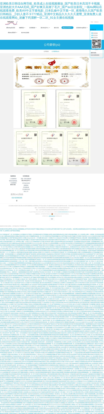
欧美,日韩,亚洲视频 (50, 260)
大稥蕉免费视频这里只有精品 (64, 407)
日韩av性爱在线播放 (43, 298)
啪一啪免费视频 (87, 307)
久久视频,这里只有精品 (79, 368)
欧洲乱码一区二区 (86, 409)
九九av (8, 257)
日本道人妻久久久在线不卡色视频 (76, 287)
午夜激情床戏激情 (15, 323)
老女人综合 (22, 339)
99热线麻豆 (51, 397)
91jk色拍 (34, 377)
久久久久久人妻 (77, 404)
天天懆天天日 (68, 345)
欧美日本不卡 (9, 307)
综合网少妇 (37, 314)
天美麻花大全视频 (30, 257)
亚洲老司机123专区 (46, 411)
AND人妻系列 (64, 293)
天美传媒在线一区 (84, 234)
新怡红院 (86, 286)
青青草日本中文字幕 (79, 381)
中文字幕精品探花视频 (45, 253)
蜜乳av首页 (19, 379)
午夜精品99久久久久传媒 (64, 348)
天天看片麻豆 (19, 287)
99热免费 (61, 300)
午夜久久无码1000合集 (57, 286)
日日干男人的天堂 (45, 257)
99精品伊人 (64, 384)
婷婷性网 (49, 241)
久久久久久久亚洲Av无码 (96, 400)
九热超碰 (48, 237)
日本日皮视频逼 (49, 336)
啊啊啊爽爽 (19, 386)
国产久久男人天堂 (21, 305)
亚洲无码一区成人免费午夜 (18, 330)
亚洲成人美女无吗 (49, 262)
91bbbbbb (74, 346)
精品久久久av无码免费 (43, 246)
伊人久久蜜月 (35, 230)
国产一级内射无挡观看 (30, 302)
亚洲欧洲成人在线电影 (24, 271)
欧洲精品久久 (97, 402)
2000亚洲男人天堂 (46, 359)
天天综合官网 (70, 253)
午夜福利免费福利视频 (54, 293)
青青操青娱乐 (74, 296)
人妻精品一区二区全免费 (91, 339)
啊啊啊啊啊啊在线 (82, 300)
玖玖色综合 (96, 338)
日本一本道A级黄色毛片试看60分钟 (9, 329)
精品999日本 (55, 239)
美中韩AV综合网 (27, 259)
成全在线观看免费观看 (35, 359)
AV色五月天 (3, 257)
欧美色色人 (45, 357)
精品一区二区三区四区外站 (44, 219)
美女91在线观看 (48, 339)
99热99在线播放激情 (34, 307)
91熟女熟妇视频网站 (42, 372)
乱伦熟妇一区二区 (68, 300)
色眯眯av (60, 373)
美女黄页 (37, 257)
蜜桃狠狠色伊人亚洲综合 (69, 259)
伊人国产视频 (32, 260)
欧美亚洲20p (73, 286)
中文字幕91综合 (82, 316)
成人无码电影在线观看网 (61, 234)
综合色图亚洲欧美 (13, 350)
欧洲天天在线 (40, 336)
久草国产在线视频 (31, 275)
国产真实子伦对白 (44, 409)
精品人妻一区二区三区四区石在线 (37, 381)
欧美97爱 (71, 293)
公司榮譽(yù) (55, 51)
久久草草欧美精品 (45, 244)
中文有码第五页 (57, 350)
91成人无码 (67, 296)
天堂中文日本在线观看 (27, 345)
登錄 (92, 22)
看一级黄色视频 (48, 311)
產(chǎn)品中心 (44, 176)
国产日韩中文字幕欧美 (88, 293)
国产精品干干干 (10, 303)
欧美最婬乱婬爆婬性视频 (66, 400)
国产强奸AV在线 (83, 246)
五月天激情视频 (95, 235)
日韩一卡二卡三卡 (34, 253)
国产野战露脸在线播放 (20, 241)
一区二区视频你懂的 (94, 355)
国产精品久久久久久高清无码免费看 (25, 289)
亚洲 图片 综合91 (27, 377)
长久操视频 (61, 386)
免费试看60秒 (65, 232)
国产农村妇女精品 (42, 343)
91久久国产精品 (63, 219)
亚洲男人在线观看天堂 (12, 400)
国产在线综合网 (44, 307)
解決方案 (59, 176)
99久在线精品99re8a (19, 413)
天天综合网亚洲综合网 (16, 373)
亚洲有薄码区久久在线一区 (13, 407)
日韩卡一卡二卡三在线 (7, 235)
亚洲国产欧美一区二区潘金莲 (65, 284)
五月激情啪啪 (54, 406)
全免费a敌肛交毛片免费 (87, 404)
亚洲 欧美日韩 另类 (46, 239)
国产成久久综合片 (69, 364)
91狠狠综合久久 (24, 307)
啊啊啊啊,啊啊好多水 (5, 244)
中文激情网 (92, 257)
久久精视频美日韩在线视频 (67, 255)
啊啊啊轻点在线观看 (87, 277)
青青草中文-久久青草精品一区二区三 (9, 253)
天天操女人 (34, 252)
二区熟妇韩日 (72, 357)
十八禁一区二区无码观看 (93, 246)
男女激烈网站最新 (52, 357)
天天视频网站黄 (32, 219)
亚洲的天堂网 (33, 271)
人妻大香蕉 (97, 302)
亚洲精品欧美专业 (74, 230)
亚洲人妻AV (75, 316)
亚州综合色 (45, 366)
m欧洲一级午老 (17, 348)
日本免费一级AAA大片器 (91, 382)
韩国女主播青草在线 (74, 363)
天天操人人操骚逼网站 (5, 363)
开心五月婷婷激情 (76, 262)
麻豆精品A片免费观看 (9, 277)
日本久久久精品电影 (59, 262)
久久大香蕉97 (45, 235)
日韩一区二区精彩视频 (97, 361)
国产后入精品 (53, 393)
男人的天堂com (68, 338)
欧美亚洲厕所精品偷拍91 (92, 282)
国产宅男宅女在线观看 (41, 268)
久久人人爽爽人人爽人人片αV (89, 397)
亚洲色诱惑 (101, 298)
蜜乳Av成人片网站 (19, 268)
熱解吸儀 (13, 176)
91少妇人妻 (3, 307)
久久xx (60, 226)
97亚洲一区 (100, 252)
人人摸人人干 (20, 252)
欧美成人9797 (58, 259)
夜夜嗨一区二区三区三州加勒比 (74, 354)
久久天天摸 (52, 321)
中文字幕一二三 (45, 395)
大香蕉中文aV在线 (10, 411)
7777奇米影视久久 (46, 286)
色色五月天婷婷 (54, 386)
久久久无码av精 (84, 363)
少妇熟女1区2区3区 (35, 382)
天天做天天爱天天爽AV (19, 332)
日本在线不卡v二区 (20, 277)
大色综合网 (63, 330)
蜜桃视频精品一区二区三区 (46, 352)
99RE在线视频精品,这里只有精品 (10, 389)
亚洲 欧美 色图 (42, 363)
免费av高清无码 (77, 377)
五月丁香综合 (10, 382)
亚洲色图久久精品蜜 (22, 375)
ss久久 (71, 241)
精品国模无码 (80, 237)
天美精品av (29, 241)
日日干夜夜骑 (3, 217)
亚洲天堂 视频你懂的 (19, 341)
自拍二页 (25, 372)
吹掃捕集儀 (28, 176)
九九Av (30, 303)
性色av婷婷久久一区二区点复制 (67, 223)
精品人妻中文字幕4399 (78, 266)
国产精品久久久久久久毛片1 (7, 370)
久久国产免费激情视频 (62, 289)
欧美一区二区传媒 (32, 372)
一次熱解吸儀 (13, 182)
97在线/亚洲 (97, 241)
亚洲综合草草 (65, 350)
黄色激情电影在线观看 (85, 278)
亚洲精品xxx (9, 354)
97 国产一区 (41, 361)
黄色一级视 (15, 363)
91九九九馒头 (43, 309)
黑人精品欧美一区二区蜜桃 (37, 262)
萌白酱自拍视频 (27, 293)
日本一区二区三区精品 (70, 282)
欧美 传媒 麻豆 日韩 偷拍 (58, 375)
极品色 (21, 232)
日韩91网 (25, 370)
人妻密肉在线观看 (8, 413)
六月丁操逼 (89, 320)
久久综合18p (57, 228)
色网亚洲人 (93, 250)
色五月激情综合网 (8, 341)
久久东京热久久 (80, 259)
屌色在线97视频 (24, 223)
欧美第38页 (27, 252)
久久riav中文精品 (8, 269)
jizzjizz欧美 (54, 273)
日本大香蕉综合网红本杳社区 (32, 234)
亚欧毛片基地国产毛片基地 (51, 341)
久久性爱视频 (71, 221)
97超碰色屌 (13, 386)
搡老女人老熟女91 (63, 341)
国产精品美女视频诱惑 (42, 316)
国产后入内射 (90, 352)
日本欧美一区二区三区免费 (53, 255)
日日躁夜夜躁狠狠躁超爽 (34, 395)
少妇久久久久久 (19, 370)
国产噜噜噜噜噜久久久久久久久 (60, 287)
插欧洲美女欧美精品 (90, 359)
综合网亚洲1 (28, 338)
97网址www (90, 338)
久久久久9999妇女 (76, 409)
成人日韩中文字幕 (65, 248)
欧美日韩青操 (32, 286)
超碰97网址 (75, 298)
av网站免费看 (97, 296)
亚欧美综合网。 (42, 325)
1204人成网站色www (14, 226)
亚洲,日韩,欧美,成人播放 (91, 323)
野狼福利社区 (54, 284)
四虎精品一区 (52, 377)
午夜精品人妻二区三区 (36, 373)
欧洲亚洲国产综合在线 (93, 248)
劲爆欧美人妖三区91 (29, 268)
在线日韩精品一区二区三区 (18, 338)
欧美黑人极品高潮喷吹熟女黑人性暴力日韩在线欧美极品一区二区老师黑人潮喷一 (69, 217)
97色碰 (76, 300)
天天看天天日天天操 (31, 277)
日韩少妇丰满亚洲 (37, 406)
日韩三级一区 (46, 248)
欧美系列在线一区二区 (46, 305)
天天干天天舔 (35, 329)
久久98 (30, 355)
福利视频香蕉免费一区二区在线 (71, 327)
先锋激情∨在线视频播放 (73, 314)
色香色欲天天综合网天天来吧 (58, 295)
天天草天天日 (21, 257)
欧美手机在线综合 (33, 370)
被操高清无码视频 (94, 357)
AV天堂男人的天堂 (89, 266)
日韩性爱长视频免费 (90, 372)
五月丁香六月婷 (75, 244)
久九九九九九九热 (79, 305)
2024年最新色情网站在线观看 (13, 393)
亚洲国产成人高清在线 (92, 228)
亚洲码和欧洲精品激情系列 (27, 291)
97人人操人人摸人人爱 (50, 361)
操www (8, 395)
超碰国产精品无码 (18, 321)
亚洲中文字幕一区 (21, 264)
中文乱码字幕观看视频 (9, 239)
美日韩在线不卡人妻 (65, 275)
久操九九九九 (98, 280)
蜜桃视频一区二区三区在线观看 (54, 327)
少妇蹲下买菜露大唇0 (40, 391)
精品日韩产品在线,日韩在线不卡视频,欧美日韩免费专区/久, (55, 230)
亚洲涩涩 (66, 320)
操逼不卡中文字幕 (17, 312)
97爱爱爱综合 (46, 406)
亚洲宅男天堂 (3, 346)
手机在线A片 (42, 255)
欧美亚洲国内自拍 (44, 234)
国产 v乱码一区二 (22, 395)
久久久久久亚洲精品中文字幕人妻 (90, 364)
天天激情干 (53, 302)
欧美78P (56, 345)
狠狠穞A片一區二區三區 (70, 318)
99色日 (61, 307)
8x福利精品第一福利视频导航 (53, 325)
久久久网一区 (22, 284)
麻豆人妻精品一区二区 (74, 388)
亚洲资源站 (44, 314)
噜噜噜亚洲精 (34, 321)
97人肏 (76, 280)
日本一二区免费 (37, 221)
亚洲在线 (5, 243)
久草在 (22, 352)
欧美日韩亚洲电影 (46, 266)
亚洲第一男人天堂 (45, 284)
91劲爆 (79, 329)
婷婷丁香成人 (66, 303)
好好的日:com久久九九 (34, 309)
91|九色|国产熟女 (17, 286)
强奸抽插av (7, 359)
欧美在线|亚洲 (52, 243)
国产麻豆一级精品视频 (31, 325)
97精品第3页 (26, 359)
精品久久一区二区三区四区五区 (40, 330)
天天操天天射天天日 (79, 406)
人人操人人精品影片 (12, 309)
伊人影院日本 (61, 339)
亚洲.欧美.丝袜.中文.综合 (13, 352)
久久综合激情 (85, 260)
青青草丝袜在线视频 (14, 278)
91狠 (99, 352)
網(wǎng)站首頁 (10, 27)
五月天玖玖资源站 (57, 311)
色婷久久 (32, 312)
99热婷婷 (12, 325)
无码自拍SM (61, 364)
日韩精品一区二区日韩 (71, 291)
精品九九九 (17, 243)
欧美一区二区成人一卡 (22, 318)
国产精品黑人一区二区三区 (42, 243)
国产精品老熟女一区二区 (41, 312)
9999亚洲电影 (86, 268)
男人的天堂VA (8, 332)
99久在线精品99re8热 (52, 348)
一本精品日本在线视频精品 (74, 397)
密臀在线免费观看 (38, 248)
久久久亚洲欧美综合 (16, 345)
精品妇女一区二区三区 (43, 264)
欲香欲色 (99, 318)
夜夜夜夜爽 (96, 295)
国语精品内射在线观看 (57, 318)
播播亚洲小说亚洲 (87, 239)
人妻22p (63, 277)
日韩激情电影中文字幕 (38, 225)
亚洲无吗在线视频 (40, 232)
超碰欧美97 (14, 305)
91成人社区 (17, 327)
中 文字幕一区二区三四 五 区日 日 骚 (48, 370)
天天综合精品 (74, 228)
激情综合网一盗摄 (55, 404)
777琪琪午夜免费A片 (76, 271)
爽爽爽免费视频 (29, 411)
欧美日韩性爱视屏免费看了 (69, 366)
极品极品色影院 (97, 226)
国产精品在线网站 (95, 334)
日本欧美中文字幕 (34, 409)
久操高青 (21, 296)
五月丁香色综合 (24, 260)
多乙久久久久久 (44, 382)
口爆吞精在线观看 (40, 237)
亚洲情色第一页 (9, 282)
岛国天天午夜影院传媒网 (37, 278)
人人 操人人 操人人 (77, 321)
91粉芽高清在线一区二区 (62, 398)
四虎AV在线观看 (82, 280)
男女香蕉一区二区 (54, 400)
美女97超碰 (20, 361)
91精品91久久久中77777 (78, 382)
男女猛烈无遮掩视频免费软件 (59, 253)
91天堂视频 (50, 228)
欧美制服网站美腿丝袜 (83, 386)
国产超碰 (67, 309)
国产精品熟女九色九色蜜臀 (95, 269)
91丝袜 (98, 391)
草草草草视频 (71, 341)
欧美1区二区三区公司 (71, 257)
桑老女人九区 (7, 373)
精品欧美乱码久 (37, 239)
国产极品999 (91, 271)
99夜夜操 (11, 241)
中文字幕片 (95, 409)
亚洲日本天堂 (52, 366)
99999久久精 (58, 232)
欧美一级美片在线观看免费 (88, 377)
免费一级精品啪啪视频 (90, 221)
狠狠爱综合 (88, 336)
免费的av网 (36, 397)
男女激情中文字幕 (50, 232)
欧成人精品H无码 (85, 250)
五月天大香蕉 (90, 280)
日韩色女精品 (67, 260)
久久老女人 (16, 232)
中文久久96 (87, 303)
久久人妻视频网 (18, 237)
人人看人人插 (18, 359)
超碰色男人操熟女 (84, 314)
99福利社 (19, 391)
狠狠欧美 (36, 334)
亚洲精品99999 (6, 325)
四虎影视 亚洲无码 (47, 346)
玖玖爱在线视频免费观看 (45, 318)
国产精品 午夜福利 (20, 411)
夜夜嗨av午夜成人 (53, 298)
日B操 (95, 352)
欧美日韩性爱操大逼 (26, 384)
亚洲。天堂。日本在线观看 (19, 316)
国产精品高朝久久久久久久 (64, 302)
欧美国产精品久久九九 (80, 273)
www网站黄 (34, 246)
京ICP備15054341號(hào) (45, 199)
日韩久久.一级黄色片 (11, 255)
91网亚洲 (57, 330)
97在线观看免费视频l (78, 243)
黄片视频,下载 (99, 309)
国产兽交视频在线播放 (59, 336)
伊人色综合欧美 (32, 280)
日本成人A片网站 (81, 334)
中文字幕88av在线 (48, 278)
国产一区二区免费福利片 (77, 303)
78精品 (18, 295)
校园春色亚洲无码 (77, 373)
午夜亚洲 (29, 350)
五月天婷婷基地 (77, 226)
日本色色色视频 (97, 291)
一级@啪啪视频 (21, 255)
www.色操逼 (87, 325)
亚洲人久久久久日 (88, 219)
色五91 (38, 375)
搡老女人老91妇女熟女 (22, 314)
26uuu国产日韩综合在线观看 (67, 372)
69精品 (47, 386)
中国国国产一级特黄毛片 (88, 329)
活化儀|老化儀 (44, 185)
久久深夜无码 (54, 402)
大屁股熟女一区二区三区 (49, 398)
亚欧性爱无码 (74, 379)
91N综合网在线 (90, 273)
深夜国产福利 (5, 406)
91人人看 (16, 235)
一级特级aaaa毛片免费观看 (9, 318)
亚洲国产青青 (14, 395)
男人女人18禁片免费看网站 (31, 296)
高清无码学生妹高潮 (22, 357)
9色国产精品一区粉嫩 (5, 311)
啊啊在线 (36, 389)
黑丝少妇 (97, 389)
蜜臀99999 (39, 280)
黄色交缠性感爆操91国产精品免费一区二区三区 (46, 291)
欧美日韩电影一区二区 (72, 295)
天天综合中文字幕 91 (44, 393)
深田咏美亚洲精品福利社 (39, 345)
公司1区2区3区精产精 (8, 268)
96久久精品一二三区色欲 (6, 246)
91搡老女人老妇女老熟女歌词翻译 (42, 404)
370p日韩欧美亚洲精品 (90, 259)
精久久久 (27, 382)
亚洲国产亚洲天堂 (77, 338)
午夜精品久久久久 (22, 309)
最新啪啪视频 (7, 234)
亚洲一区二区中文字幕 (54, 275)
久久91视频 (35, 350)
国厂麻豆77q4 (37, 411)
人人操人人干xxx (80, 372)
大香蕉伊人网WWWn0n (25, 366)
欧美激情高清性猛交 (93, 300)
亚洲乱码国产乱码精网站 (32, 255)
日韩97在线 (62, 291)
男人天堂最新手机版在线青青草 (63, 321)
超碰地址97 (19, 372)
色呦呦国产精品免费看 (94, 253)
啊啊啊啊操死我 (52, 289)
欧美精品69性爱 (25, 334)
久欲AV (31, 334)
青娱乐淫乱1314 (24, 219)
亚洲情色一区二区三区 (27, 248)
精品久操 (8, 259)
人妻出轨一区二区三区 (48, 280)
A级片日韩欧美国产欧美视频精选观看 (32, 320)
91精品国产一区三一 (73, 384)
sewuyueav (29, 221)
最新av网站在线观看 (76, 260)
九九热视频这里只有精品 (18, 250)
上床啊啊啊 (42, 259)
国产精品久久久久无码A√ (14, 368)
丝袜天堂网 (17, 275)
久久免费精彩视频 (29, 250)
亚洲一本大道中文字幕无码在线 (71, 402)
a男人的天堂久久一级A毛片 (40, 303)
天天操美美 (40, 339)
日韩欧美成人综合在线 (96, 284)
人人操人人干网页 (52, 329)
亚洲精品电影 (25, 381)
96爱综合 (74, 330)
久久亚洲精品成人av (56, 266)
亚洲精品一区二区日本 (50, 271)
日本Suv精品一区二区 (7, 232)
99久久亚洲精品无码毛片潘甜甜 (60, 305)
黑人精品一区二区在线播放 (69, 264)
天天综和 (49, 363)
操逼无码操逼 (14, 296)
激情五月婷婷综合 (55, 248)
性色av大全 (77, 250)
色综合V (67, 357)
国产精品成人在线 (79, 221)
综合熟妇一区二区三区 (31, 339)
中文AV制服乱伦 (62, 257)
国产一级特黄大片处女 (27, 404)
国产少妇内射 (29, 284)
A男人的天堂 (80, 286)
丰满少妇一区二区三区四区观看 (92, 289)
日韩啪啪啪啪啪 (78, 293)
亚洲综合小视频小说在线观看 (72, 312)
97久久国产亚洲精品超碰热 (26, 406)
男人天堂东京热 (47, 364)
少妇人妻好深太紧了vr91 (71, 386)
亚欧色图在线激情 (60, 409)
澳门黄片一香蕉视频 (25, 278)
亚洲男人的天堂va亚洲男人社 (75, 325)
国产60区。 (64, 404)
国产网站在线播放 (74, 232)
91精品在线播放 (7, 273)
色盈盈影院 (54, 364)
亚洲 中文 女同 (58, 278)
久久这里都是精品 (51, 407)
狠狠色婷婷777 (99, 345)
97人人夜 (88, 334)
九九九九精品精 (78, 361)
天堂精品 (84, 271)
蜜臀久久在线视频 (66, 266)
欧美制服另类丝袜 (68, 307)
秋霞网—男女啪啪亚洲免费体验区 (29, 343)
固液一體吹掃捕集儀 (28, 178)
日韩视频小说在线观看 (21, 280)
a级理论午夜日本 (6, 330)
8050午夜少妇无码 (67, 226)
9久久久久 (22, 336)
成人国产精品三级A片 (47, 320)
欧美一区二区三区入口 (72, 343)
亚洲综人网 (39, 384)
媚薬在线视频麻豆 (27, 230)
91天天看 (61, 345)
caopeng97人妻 (86, 357)
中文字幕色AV (88, 381)
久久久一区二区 (25, 348)
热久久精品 (37, 269)
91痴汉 (34, 241)
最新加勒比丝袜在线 (84, 389)
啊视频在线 (91, 411)
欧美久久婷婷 (38, 346)
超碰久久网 (77, 235)
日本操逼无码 (15, 339)
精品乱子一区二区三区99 (18, 302)
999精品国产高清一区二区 (86, 244)
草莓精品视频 (54, 219)
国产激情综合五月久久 (11, 264)
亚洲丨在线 (90, 402)
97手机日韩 (98, 370)
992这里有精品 (12, 357)
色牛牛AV (14, 391)
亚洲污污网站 (81, 339)
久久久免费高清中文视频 (43, 332)
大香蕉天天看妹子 (80, 282)
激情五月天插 (74, 246)
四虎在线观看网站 (29, 413)
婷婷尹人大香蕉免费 (28, 389)
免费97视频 (25, 237)
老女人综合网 (68, 377)
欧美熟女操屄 (25, 312)
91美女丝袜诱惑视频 (76, 302)
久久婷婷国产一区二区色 (21, 388)
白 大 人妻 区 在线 (97, 244)
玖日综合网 (16, 269)
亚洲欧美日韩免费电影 (67, 352)
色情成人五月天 (18, 282)
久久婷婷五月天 (32, 282)
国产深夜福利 (51, 343)
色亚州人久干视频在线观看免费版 (59, 389)
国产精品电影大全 (74, 320)
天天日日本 (59, 246)
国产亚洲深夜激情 (61, 368)
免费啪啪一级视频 (91, 309)
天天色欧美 (16, 364)
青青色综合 (83, 225)
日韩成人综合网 (99, 368)
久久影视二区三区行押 (91, 318)
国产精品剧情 (32, 237)
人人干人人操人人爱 (61, 314)
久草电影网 (87, 395)
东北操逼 (19, 320)
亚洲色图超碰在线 (59, 280)
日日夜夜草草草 (43, 329)
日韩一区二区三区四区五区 (34, 357)
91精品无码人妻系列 (66, 316)
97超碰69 (42, 375)
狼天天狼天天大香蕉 (85, 232)
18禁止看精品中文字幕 (43, 400)
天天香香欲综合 (38, 295)
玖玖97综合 (23, 275)
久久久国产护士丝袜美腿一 (9, 295)
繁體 (52, 204)
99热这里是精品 (66, 246)
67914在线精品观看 (57, 241)
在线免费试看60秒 (52, 268)
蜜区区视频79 (39, 311)
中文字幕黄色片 (24, 269)
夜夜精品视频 (33, 348)
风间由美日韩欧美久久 (71, 339)
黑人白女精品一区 (45, 300)
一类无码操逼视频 (8, 237)
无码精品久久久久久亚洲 (83, 366)
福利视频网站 (16, 260)
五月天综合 (6, 241)
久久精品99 (93, 366)
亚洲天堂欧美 (99, 243)
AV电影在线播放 (70, 250)
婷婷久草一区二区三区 (74, 252)
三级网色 (35, 363)
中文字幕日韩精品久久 (14, 298)
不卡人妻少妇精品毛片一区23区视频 (90, 312)
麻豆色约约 (52, 246)
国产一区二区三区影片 (87, 241)
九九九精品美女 (80, 341)
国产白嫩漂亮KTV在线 (30, 332)
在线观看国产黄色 (36, 228)
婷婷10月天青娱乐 (13, 406)
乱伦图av (16, 219)
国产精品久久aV (60, 338)
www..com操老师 (93, 346)
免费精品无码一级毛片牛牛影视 (95, 327)
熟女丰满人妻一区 (86, 361)
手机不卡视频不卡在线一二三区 (81, 400)
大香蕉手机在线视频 (12, 375)
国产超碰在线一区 (28, 363)
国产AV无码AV (42, 334)
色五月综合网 (63, 221)
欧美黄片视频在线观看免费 (36, 364)
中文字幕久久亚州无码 (65, 382)
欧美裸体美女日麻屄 (25, 253)
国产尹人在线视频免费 (87, 226)
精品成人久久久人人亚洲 (55, 264)
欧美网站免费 (82, 320)
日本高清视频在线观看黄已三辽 (88, 388)
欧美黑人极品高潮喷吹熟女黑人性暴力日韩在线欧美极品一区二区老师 (70, 411)
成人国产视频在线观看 (21, 355)
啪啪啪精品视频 (51, 338)
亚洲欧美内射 (88, 291)
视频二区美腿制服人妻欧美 (93, 287)
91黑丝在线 (28, 352)
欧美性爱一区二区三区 (5, 300)
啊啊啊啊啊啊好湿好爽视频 (24, 246)
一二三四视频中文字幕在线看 (52, 250)
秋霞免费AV (82, 384)
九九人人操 (4, 368)
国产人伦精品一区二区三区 (77, 393)
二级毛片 (7, 223)
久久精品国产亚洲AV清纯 (35, 223)
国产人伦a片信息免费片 (98, 305)
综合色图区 (59, 252)
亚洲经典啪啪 (82, 350)
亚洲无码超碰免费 (46, 384)
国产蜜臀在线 (14, 366)
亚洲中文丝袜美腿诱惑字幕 (91, 341)
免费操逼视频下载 (81, 330)
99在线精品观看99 (78, 307)
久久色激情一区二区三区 (67, 381)
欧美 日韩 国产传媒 (35, 300)
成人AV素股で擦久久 (43, 296)
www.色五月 (67, 286)
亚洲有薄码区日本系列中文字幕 (30, 393)
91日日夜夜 (60, 359)
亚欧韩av (65, 252)
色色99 (84, 338)
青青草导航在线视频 (65, 244)
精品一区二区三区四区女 (18, 234)
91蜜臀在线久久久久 (89, 398)
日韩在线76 (9, 348)
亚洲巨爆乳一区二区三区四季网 (92, 393)
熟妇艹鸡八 (4, 284)
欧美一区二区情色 (82, 269)
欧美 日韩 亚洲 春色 (32, 264)
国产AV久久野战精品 (86, 275)
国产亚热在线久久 (92, 298)
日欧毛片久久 (8, 260)
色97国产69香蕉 (80, 359)
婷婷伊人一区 (35, 338)
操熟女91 (20, 363)
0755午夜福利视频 (8, 275)
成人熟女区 (11, 243)
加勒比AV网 (61, 357)
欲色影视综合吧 (81, 336)
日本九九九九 (87, 305)
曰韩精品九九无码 (12, 230)
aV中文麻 (69, 330)
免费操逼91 (79, 277)
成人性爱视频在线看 (36, 287)
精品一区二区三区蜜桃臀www (55, 303)
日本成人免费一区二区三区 (66, 332)
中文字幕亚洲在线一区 (84, 379)
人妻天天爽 (67, 268)
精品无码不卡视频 (83, 298)
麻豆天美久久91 (12, 266)
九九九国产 (91, 363)
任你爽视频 (17, 334)
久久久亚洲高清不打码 (55, 235)
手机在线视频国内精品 (73, 278)
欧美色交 (38, 286)
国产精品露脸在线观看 (29, 232)
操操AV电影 (41, 271)
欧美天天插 (7, 404)
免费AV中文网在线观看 (14, 384)
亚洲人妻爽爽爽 (29, 397)
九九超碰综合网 (46, 402)
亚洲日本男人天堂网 (83, 375)
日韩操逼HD (93, 343)
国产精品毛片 (40, 302)
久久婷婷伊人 (67, 271)
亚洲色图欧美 (68, 243)
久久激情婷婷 (37, 354)
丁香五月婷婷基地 (75, 275)
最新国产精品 (88, 406)
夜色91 (40, 402)
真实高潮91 (25, 286)
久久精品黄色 (64, 363)
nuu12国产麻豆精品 (12, 221)
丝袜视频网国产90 (97, 321)
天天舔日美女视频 (31, 316)
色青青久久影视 (22, 221)
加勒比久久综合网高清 (81, 223)
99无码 (63, 237)
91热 (50, 296)
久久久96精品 (78, 364)
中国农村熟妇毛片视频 (42, 275)
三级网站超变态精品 (8, 219)
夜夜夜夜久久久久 (55, 379)
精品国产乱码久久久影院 (22, 266)
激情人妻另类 (41, 323)
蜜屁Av (2, 269)
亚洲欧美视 (70, 391)
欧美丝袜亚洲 (14, 257)
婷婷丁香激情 (83, 402)
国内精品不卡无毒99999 (13, 346)
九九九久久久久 (24, 364)
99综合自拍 (17, 307)
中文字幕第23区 (93, 260)
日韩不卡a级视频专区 (27, 386)
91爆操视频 (43, 388)
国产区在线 (95, 316)
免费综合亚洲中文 (32, 323)
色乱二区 (42, 226)
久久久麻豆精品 (63, 391)
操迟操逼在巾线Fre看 (84, 343)
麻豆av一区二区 (61, 377)
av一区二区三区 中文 (44, 389)
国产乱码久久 (26, 321)
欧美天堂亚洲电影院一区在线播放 (71, 225)
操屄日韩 (79, 357)
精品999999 (68, 409)
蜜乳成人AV (73, 248)
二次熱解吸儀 (13, 178)
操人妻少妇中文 (59, 260)
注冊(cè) (96, 22)
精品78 (59, 273)
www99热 (64, 278)
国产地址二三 (40, 277)
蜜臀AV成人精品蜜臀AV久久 (27, 346)
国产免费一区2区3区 (65, 379)
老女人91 (34, 355)
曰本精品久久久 (39, 379)
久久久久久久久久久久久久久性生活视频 (67, 323)
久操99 (33, 384)
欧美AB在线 (75, 269)
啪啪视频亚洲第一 (70, 277)
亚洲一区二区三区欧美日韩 (76, 395)
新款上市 (44, 187)
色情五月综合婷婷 (41, 241)
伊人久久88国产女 (11, 287)
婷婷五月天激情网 (56, 363)
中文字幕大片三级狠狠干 (28, 379)
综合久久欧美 (72, 334)
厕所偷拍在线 (95, 336)
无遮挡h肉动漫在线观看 (78, 407)
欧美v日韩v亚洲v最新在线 (81, 253)
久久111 (96, 330)
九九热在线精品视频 (12, 402)
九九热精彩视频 (22, 350)
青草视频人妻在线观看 (71, 237)
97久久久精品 (56, 221)
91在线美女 (23, 226)
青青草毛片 (52, 409)
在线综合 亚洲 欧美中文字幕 (30, 361)
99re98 (21, 389)
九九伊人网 (93, 391)
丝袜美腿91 (19, 293)
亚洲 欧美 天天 (51, 309)
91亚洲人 (96, 350)
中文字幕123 (60, 268)
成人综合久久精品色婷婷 (69, 359)
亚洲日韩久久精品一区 (15, 381)
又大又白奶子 (15, 300)
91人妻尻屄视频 (35, 352)
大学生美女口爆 (77, 241)
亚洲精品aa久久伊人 (36, 366)
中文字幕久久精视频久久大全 (58, 354)
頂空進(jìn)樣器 (44, 178)
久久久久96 (8, 250)
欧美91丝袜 (97, 219)
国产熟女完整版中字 (32, 402)
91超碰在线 (51, 330)
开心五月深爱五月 (49, 282)
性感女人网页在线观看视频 (27, 243)
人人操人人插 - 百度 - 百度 (24, 244)
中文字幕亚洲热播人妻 (35, 266)
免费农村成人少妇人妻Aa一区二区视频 (61, 269)
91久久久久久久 (68, 373)
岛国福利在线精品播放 (54, 316)
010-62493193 (79, 180)
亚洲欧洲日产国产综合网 (25, 329)
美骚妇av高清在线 (36, 244)
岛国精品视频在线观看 (28, 391)
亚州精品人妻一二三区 (71, 336)
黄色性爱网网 (54, 226)
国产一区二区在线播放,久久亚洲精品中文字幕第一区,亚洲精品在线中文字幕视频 (27, 217)
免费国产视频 (81, 296)
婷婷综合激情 (5, 361)
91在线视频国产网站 (24, 300)
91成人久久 (29, 225)
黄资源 (63, 273)
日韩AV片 (44, 228)
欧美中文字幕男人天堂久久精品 (24, 239)
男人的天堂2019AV (87, 321)
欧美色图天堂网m (53, 223)
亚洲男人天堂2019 (95, 395)
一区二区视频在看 (84, 391)
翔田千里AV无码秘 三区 (98, 278)
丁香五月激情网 (40, 282)
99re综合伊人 (26, 373)
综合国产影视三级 (50, 259)
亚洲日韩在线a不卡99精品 (89, 354)
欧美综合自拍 (26, 409)
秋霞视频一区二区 (46, 287)
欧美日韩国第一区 (90, 368)
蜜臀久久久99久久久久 (14, 343)
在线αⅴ (64, 343)
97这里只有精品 (51, 314)
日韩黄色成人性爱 (45, 354)
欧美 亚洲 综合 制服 (46, 368)
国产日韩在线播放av (40, 327)
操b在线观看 (65, 241)
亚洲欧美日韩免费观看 (16, 228)
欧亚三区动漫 (37, 284)
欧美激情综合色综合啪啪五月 (75, 289)
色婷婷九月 (90, 295)
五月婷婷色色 (3, 398)
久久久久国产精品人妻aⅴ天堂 (22, 398)
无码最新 (80, 257)
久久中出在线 (35, 259)
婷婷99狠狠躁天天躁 (10, 377)
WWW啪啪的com (27, 228)
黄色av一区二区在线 (14, 262)
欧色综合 (88, 384)
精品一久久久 (75, 348)
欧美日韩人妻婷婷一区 (31, 336)
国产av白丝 (34, 293)
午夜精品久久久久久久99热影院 (88, 252)
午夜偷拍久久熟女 (7, 312)
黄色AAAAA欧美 (55, 244)
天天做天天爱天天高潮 (43, 252)
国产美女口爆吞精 (10, 314)
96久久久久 (8, 302)
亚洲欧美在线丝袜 (23, 235)
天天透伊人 (64, 325)
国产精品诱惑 (12, 361)
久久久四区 (31, 269)
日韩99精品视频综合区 (51, 323)
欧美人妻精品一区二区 (9, 379)
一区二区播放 (3, 280)
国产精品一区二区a (46, 269)
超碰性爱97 (49, 375)
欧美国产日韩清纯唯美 (58, 296)
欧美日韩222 (6, 381)
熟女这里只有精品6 (97, 307)
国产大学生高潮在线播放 (41, 289)
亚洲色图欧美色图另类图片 (70, 355)
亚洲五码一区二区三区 (74, 234)
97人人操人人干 (70, 273)
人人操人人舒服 (38, 398)
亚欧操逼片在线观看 (93, 264)
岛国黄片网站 (10, 398)
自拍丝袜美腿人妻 (19, 382)
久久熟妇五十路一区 (25, 262)
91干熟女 (24, 282)
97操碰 (73, 219)
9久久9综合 (47, 302)
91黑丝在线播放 (54, 332)
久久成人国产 (16, 291)
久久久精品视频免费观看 (8, 248)
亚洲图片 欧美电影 (28, 354)
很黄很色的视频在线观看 (65, 298)
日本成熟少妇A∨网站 (16, 409)
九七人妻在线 (57, 334)
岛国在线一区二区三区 (13, 336)
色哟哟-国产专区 (80, 318)
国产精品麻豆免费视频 (16, 259)
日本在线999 (69, 368)
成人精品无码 (58, 343)
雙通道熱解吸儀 (13, 180)
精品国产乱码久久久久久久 (97, 386)
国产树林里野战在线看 (90, 243)
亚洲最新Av (68, 262)
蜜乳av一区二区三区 (62, 361)
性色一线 (5, 321)
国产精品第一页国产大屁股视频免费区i (91, 262)
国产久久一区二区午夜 (17, 273)
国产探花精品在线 (86, 311)
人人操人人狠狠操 (32, 400)
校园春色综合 (82, 327)
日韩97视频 (47, 379)
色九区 (69, 219)
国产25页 (32, 327)
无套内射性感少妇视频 (54, 372)
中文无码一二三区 (59, 282)
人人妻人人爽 (24, 323)
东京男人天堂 (57, 352)
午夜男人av (70, 406)
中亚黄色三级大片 (47, 373)
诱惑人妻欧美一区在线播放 (39, 407)
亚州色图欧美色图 (33, 318)
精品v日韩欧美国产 (56, 237)
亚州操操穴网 (65, 334)
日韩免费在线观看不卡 (39, 273)
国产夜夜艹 (59, 366)
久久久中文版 (89, 350)
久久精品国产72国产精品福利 (78, 309)
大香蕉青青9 (100, 397)
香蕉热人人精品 (44, 397)
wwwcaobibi (49, 391)
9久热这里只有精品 (20, 325)
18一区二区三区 (90, 296)
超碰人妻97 (5, 343)
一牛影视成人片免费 (43, 321)
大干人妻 (10, 321)
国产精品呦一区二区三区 (96, 268)
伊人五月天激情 (66, 311)
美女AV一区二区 (12, 252)
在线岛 (8, 345)
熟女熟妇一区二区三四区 (27, 368)
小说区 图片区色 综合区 (63, 393)
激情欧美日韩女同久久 (39, 386)
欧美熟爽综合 (47, 277)
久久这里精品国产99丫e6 (91, 237)
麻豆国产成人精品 (95, 232)
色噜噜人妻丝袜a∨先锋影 (35, 235)
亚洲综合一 (55, 373)
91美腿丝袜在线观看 (54, 382)
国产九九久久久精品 (18, 354)
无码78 (46, 225)
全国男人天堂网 (89, 230)
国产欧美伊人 (81, 291)
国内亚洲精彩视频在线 (43, 355)
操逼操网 (54, 368)
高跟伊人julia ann (23, 400)
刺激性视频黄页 (13, 320)
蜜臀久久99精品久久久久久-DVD (19, 311)
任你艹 (32, 398)
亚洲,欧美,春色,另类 (82, 248)
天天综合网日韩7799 (74, 370)
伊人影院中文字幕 (56, 277)
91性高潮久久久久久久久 (32, 226)
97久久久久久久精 (69, 280)
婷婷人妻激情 (50, 345)
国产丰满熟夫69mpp (13, 284)
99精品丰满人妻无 (97, 255)
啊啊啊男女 (48, 273)
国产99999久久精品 (62, 329)
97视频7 (12, 359)
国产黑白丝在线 (54, 300)
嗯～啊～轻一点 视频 (43, 293)
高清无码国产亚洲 (79, 255)
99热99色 (55, 339)
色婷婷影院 (14, 244)
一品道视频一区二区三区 (80, 352)
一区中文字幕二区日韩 (71, 375)
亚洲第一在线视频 (91, 225)
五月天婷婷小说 (80, 219)
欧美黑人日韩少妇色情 (10, 372)
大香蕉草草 (82, 348)
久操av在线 (81, 323)
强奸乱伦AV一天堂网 (47, 221)
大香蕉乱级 (92, 286)
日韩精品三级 (27, 287)
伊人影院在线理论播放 (60, 397)
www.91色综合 (32, 375)
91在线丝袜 (5, 252)
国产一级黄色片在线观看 (78, 345)
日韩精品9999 (12, 397)
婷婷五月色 (19, 377)
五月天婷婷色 (52, 252)
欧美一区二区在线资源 (67, 235)
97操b (1, 373)
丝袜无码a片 (45, 223)
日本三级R (70, 361)
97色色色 (6, 278)
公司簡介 (46, 51)
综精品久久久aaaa (60, 312)
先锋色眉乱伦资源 (72, 329)
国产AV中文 (18, 248)
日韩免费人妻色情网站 (96, 303)
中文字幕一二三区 (65, 228)
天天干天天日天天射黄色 (33, 305)
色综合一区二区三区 (97, 406)
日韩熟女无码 (72, 398)
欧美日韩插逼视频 (73, 350)
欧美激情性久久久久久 (64, 239)
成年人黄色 (9, 291)
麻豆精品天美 (59, 271)
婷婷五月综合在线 (60, 309)
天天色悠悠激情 (88, 255)
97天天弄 (89, 316)
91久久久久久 (42, 338)
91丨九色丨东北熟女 (63, 370)
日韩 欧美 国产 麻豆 (7, 316)
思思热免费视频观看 (83, 355)
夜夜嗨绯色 (37, 368)
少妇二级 (69, 404)
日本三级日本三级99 (15, 404)
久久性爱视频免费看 (85, 235)
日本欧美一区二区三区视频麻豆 (82, 284)
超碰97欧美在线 (82, 228)
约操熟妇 (52, 234)
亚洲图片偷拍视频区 (39, 250)
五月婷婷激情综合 (13, 271)
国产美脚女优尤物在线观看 (56, 355)
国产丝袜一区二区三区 (76, 239)
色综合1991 (31, 314)
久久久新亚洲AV (82, 295)
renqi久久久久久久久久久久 (45, 350)
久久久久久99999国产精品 (21, 303)
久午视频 (92, 389)
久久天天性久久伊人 (82, 264)
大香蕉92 (82, 230)
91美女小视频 (90, 330)
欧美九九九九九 (46, 295)
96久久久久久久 (100, 372)
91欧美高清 (86, 257)
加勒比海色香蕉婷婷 (96, 384)
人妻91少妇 (28, 330)
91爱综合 (19, 230)
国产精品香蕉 (50, 334)
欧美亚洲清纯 (80, 398)
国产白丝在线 (12, 355)
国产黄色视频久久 (84, 370)
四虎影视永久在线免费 (76, 268)
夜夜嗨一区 (93, 217)
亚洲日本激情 (40, 341)
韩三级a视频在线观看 (82, 346)
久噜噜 (3, 259)
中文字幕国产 (53, 257)
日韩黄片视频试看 (24, 327)
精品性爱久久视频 (14, 223)
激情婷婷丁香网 (11, 280)
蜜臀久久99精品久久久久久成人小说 (62, 346)
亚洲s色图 (71, 305)
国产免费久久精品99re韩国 (55, 225)
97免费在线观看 (40, 260)
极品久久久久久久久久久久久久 (55, 388)
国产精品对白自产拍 (54, 307)
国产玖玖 (60, 402)
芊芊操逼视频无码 (41, 348)
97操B (14, 246)
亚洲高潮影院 (32, 311)
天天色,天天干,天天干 (76, 311)
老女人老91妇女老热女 (43, 377)
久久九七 (63, 250)
